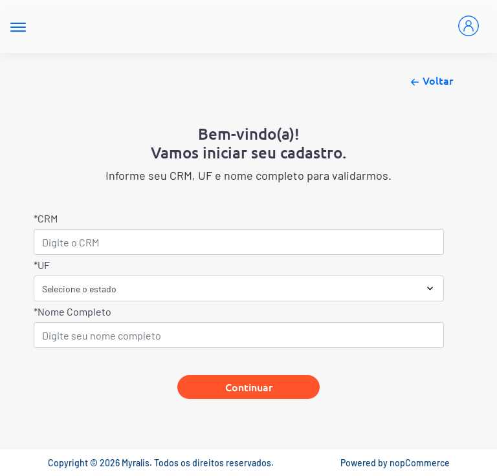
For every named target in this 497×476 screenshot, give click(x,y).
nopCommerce (420, 462)
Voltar (430, 81)
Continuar (248, 387)
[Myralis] (237, 26)
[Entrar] (468, 26)
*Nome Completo (72, 311)
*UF (42, 265)
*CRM (46, 218)
